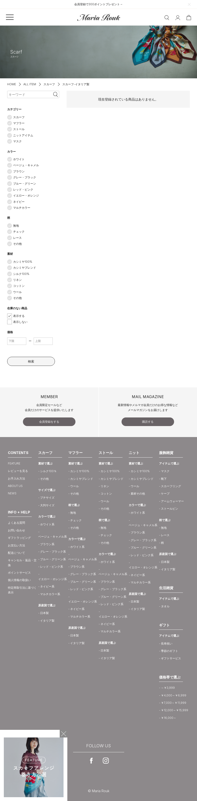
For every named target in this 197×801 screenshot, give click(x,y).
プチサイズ (47, 497)
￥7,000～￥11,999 (173, 703)
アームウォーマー (172, 501)
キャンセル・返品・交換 (22, 562)
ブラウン (19, 171)
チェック (19, 231)
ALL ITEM (29, 84)
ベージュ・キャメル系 (52, 536)
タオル (165, 606)
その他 (17, 244)
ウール (17, 292)
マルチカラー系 (50, 594)
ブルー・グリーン (24, 183)
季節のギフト (169, 651)
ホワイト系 (47, 524)
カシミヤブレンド (24, 267)
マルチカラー (21, 207)
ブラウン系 (47, 544)
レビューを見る (18, 471)
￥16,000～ (168, 718)
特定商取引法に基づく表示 (22, 590)
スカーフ (49, 84)
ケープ (165, 493)
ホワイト (19, 159)
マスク (17, 141)
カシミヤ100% (22, 261)
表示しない (20, 322)
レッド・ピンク (23, 189)
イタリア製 (47, 620)
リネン (17, 280)
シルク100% (21, 274)
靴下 (164, 479)
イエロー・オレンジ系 (52, 579)
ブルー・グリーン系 (53, 559)
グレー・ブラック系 (53, 551)
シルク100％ (48, 471)
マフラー (19, 123)
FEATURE (14, 463)
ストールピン (169, 508)
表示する (19, 316)
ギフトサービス (171, 658)
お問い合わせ (16, 530)
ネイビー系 (47, 586)
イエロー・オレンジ (26, 195)
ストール (19, 129)
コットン (19, 286)
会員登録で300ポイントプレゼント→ (98, 4)
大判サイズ (47, 505)
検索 (31, 361)
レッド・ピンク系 (51, 566)
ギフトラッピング (19, 537)
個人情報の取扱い (19, 580)
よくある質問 (16, 522)
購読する (148, 421)
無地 (16, 225)
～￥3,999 (168, 687)
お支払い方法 (16, 545)
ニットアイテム (23, 135)
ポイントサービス (19, 572)
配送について (16, 553)
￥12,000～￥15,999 (174, 710)
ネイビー (19, 201)
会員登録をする (49, 421)
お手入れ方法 (16, 478)
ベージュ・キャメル (26, 165)
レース (17, 238)
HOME (11, 84)
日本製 (44, 613)
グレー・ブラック (24, 177)
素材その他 (138, 493)
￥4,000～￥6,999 (173, 695)
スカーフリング (171, 486)
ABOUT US (15, 486)
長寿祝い (166, 643)
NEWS (12, 493)
